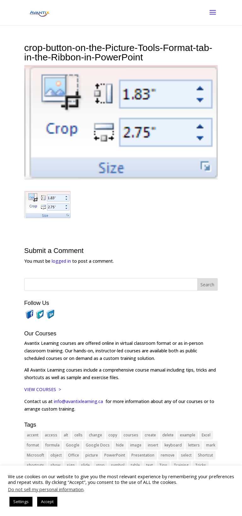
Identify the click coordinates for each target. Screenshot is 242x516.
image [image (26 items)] (135, 445)
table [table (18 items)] (135, 465)
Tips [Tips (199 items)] (163, 465)
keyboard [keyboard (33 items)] (173, 445)
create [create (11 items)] (150, 435)
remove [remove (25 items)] (168, 455)
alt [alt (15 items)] (66, 435)
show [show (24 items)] (55, 465)
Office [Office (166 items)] (73, 455)
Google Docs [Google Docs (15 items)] (98, 445)
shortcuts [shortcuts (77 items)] (35, 465)
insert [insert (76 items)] (153, 445)
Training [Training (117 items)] (181, 465)
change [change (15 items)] (95, 435)
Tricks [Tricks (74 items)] (200, 465)
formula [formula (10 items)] (52, 445)
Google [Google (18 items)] (72, 445)
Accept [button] (47, 501)
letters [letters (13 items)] (194, 445)
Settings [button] (21, 501)
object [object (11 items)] (56, 455)
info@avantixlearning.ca (79, 401)
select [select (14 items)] (186, 455)
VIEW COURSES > (42, 389)
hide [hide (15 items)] (120, 445)
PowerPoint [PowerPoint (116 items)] (114, 455)
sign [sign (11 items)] (71, 465)
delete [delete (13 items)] (168, 435)
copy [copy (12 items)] (112, 435)
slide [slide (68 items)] (85, 465)
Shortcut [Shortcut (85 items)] (205, 455)
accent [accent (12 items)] (32, 435)
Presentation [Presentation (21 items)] (142, 455)
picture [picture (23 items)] (91, 455)
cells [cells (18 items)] (78, 435)
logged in (61, 261)
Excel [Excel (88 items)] (206, 435)
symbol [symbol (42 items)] (117, 465)
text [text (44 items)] (149, 465)
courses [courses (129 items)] (131, 435)
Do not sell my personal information (46, 489)
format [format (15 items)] (33, 445)
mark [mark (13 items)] (210, 445)
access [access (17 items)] (51, 435)
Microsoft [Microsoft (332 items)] (35, 455)
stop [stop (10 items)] (100, 465)
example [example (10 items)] (187, 435)
